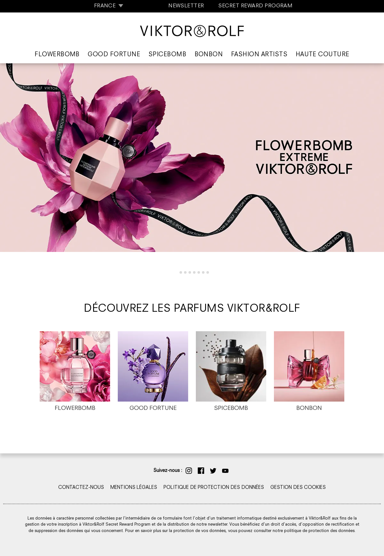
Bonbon (209, 55)
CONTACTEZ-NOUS (81, 487)
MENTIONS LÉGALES (133, 487)
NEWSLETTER (186, 6)
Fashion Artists (259, 55)
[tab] (176, 272)
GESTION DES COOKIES (298, 487)
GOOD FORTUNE (153, 408)
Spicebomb (167, 55)
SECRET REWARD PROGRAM (255, 6)
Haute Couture (322, 55)
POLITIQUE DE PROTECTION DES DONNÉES (214, 487)
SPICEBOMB (231, 408)
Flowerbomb (57, 55)
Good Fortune (114, 55)
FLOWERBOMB (75, 408)
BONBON (309, 408)
